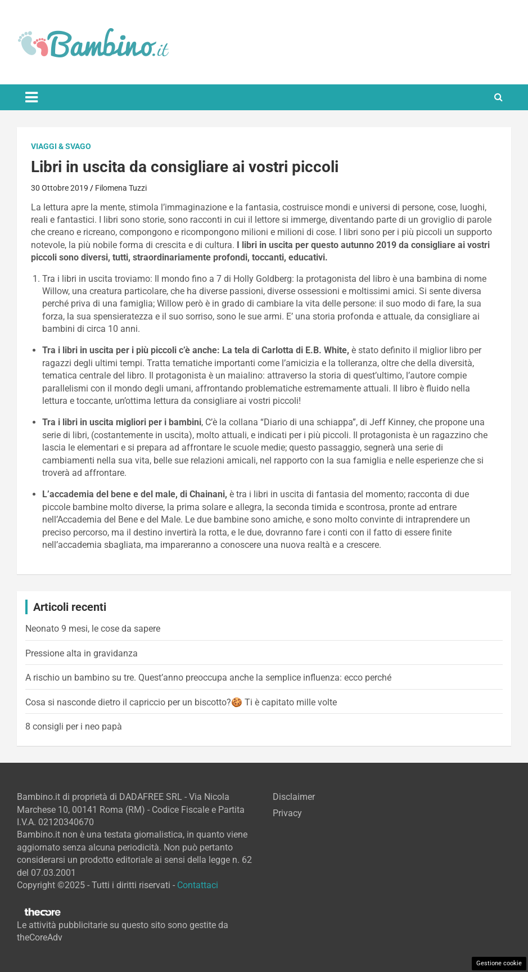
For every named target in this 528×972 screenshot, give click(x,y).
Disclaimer (294, 796)
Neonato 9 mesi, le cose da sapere (92, 628)
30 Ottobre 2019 (59, 187)
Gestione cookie (499, 963)
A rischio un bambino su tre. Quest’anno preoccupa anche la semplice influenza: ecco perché (208, 677)
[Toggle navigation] (31, 97)
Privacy (287, 813)
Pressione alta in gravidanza (81, 653)
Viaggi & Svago (61, 146)
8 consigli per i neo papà (73, 726)
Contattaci (197, 885)
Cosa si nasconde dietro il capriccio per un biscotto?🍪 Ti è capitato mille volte (181, 702)
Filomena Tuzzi (121, 187)
